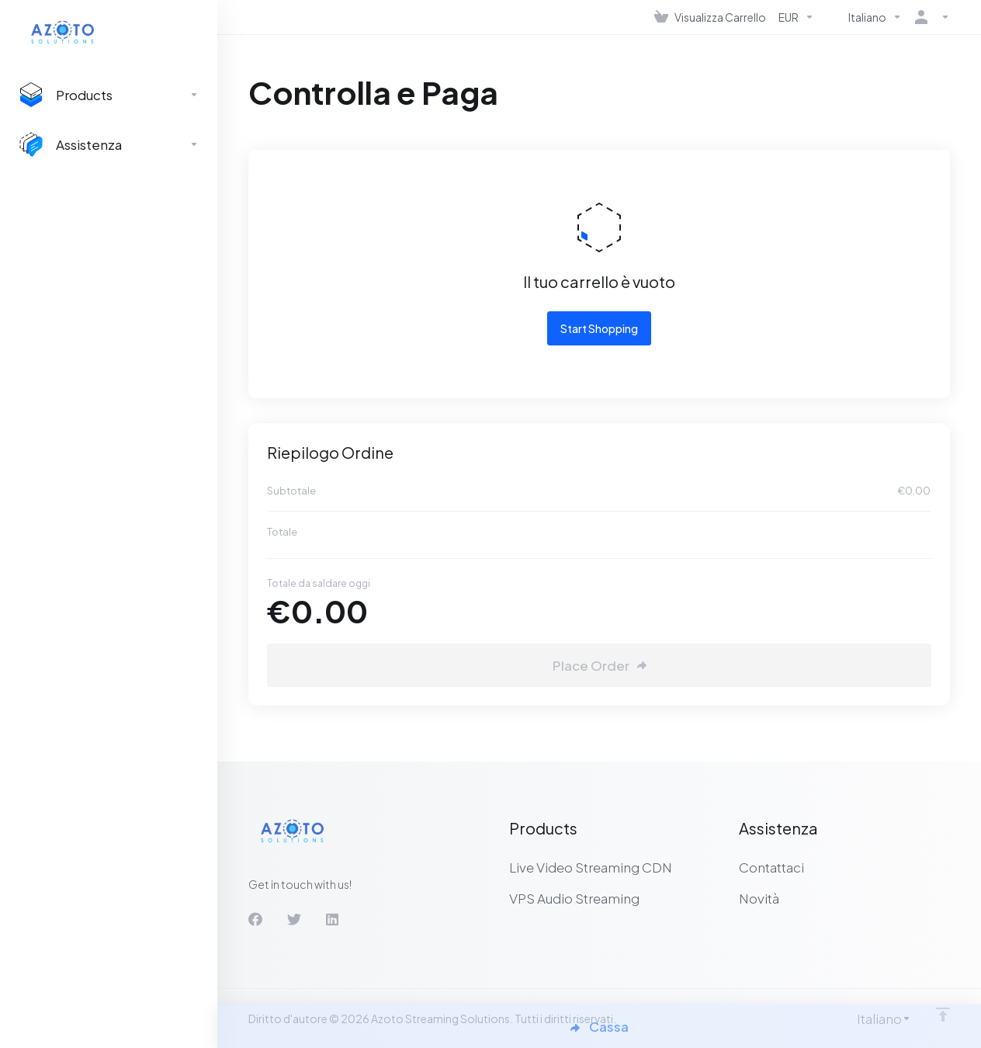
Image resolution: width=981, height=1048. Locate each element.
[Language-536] (864, 17)
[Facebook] (255, 919)
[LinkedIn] (333, 919)
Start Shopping (599, 328)
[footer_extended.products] (108, 95)
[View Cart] (710, 17)
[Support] (108, 144)
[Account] (929, 17)
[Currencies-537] (796, 17)
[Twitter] (294, 919)
